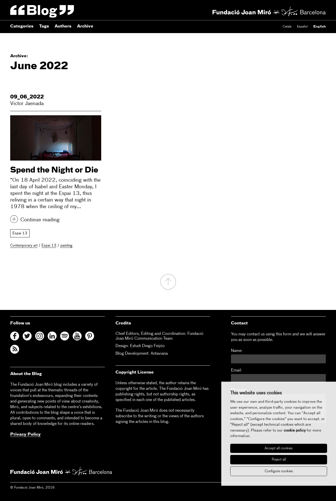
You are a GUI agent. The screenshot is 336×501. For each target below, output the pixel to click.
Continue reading (39, 219)
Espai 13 (19, 233)
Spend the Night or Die (54, 170)
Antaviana (159, 354)
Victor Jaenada (27, 103)
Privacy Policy (25, 435)
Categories (21, 26)
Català (287, 26)
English (319, 26)
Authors (63, 26)
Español (302, 26)
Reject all (279, 459)
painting (66, 245)
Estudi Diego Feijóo (147, 346)
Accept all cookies (279, 448)
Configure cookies (279, 471)
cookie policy (295, 430)
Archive (85, 26)
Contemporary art (23, 245)
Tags (44, 26)
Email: (236, 370)
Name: (237, 351)
